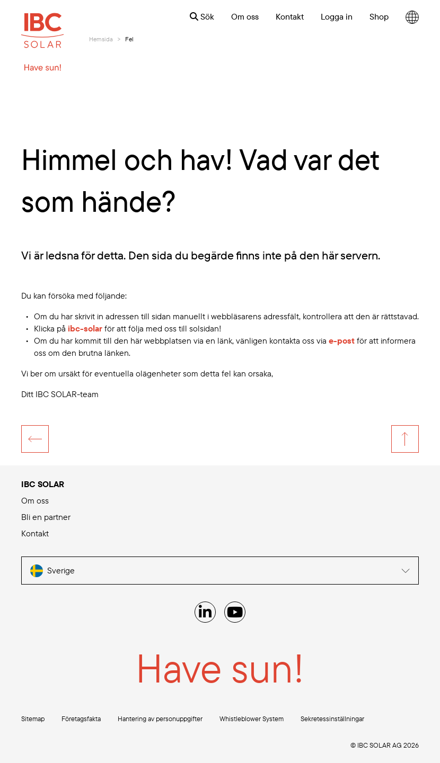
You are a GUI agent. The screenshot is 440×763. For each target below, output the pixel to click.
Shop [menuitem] (379, 16)
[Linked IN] (205, 612)
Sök (202, 16)
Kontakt (35, 533)
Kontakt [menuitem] (290, 16)
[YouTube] (234, 612)
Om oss (35, 500)
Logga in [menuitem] (337, 16)
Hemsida (101, 39)
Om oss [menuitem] (245, 16)
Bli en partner (46, 516)
